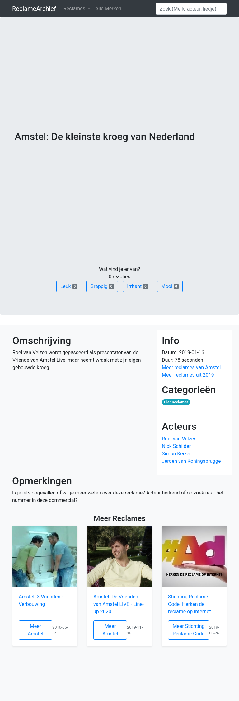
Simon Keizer (176, 454)
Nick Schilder (176, 446)
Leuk (68, 286)
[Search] (191, 9)
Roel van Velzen (179, 439)
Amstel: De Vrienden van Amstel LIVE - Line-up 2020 (118, 604)
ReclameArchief (34, 8)
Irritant (137, 286)
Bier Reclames (176, 402)
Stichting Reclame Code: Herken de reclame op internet (189, 604)
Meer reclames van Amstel (191, 367)
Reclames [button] (75, 9)
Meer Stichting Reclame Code (188, 630)
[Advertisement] (119, 84)
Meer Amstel (35, 630)
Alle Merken (108, 9)
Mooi (170, 286)
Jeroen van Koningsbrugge (191, 461)
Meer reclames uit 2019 (188, 375)
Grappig (102, 286)
